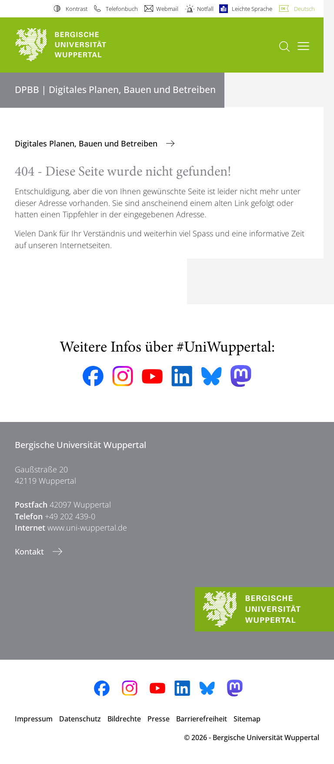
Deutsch (304, 9)
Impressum (34, 719)
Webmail (167, 9)
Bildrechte (124, 719)
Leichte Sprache (252, 9)
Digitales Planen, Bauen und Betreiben (87, 143)
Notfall (205, 9)
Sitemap (247, 719)
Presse (158, 719)
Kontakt (30, 551)
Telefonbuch (122, 9)
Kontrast (76, 9)
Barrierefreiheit (201, 719)
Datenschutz (80, 719)
